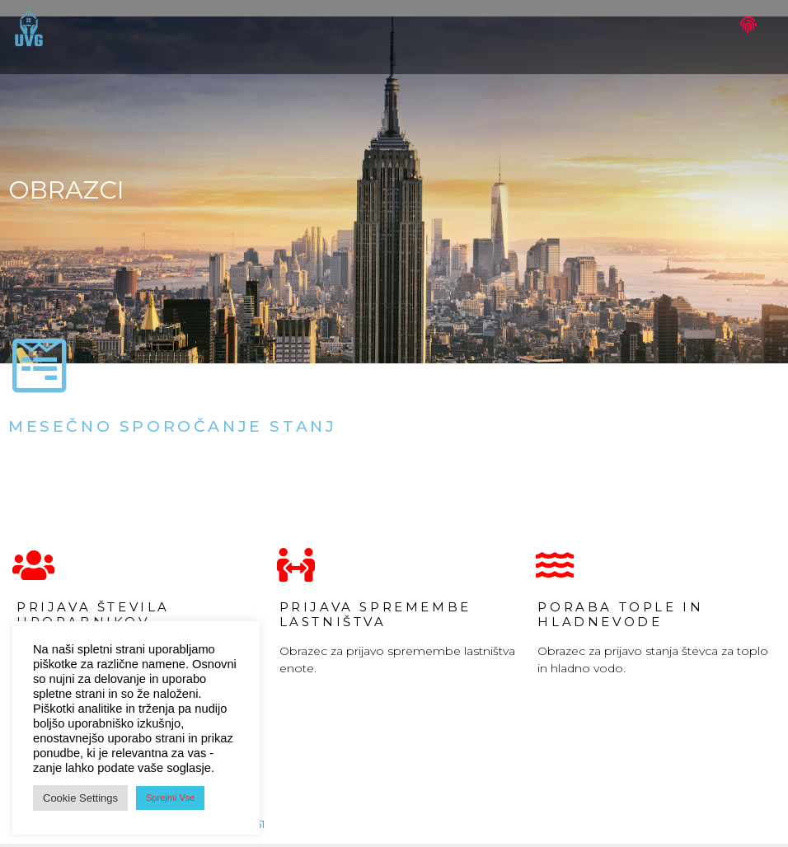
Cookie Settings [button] (80, 798)
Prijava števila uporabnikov (93, 614)
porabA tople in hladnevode (620, 614)
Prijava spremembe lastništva (375, 614)
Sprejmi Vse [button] (170, 798)
